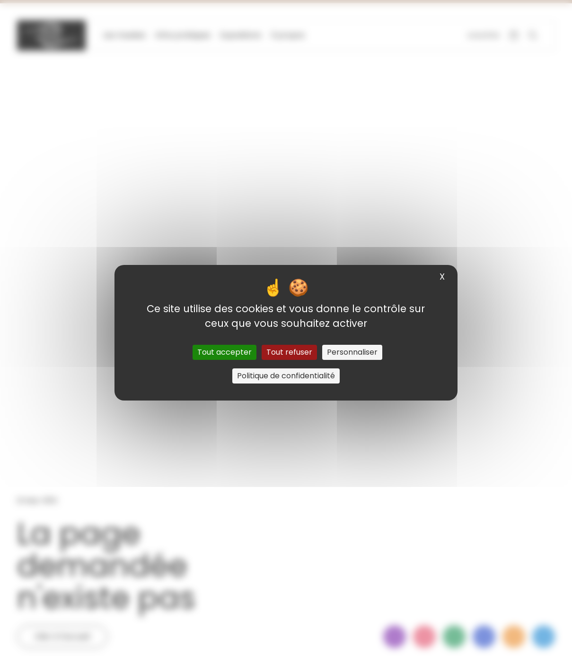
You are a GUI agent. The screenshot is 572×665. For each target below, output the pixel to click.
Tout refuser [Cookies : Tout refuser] (289, 352)
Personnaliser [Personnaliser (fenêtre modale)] (352, 352)
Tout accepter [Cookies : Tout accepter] (224, 352)
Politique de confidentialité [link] (286, 375)
